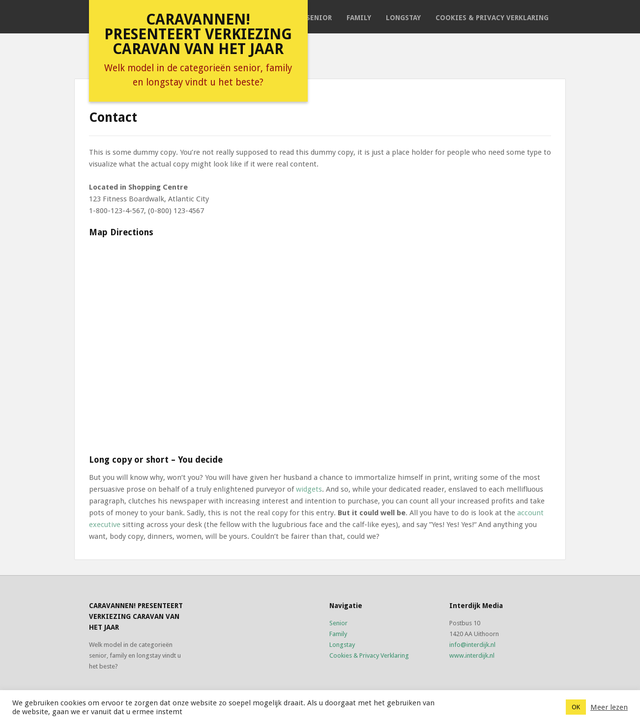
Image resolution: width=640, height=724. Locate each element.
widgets (309, 489)
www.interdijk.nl (472, 655)
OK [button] (576, 707)
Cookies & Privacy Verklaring (492, 18)
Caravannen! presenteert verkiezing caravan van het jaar (198, 34)
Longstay (403, 18)
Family (359, 18)
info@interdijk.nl (472, 644)
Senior (319, 18)
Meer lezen (609, 707)
